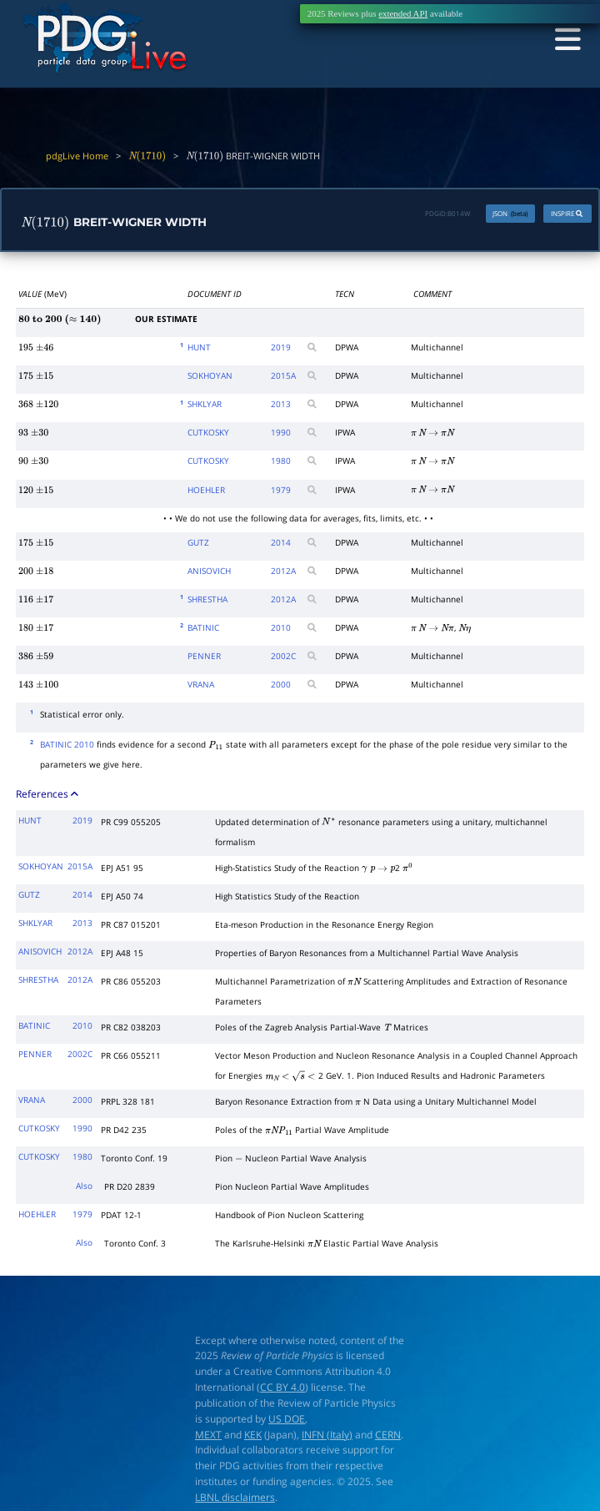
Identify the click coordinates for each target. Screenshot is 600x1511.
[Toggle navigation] (563, 40)
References (48, 795)
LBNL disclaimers (235, 1498)
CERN (388, 1435)
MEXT (208, 1435)
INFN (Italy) (327, 1435)
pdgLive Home (77, 156)
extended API (403, 13)
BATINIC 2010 (67, 746)
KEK (253, 1435)
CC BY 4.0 (282, 1388)
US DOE (286, 1420)
